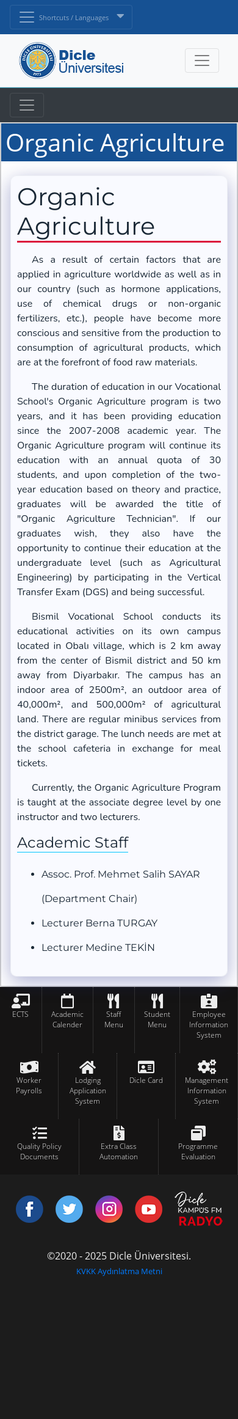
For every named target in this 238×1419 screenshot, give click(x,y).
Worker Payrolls (29, 1085)
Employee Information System (208, 1024)
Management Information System (206, 1090)
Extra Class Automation (118, 1151)
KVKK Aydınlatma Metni (119, 1271)
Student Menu (157, 1019)
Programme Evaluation (198, 1151)
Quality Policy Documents (39, 1151)
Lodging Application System (88, 1090)
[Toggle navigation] (27, 105)
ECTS (20, 1014)
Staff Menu (113, 1019)
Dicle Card (146, 1080)
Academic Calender (67, 1019)
